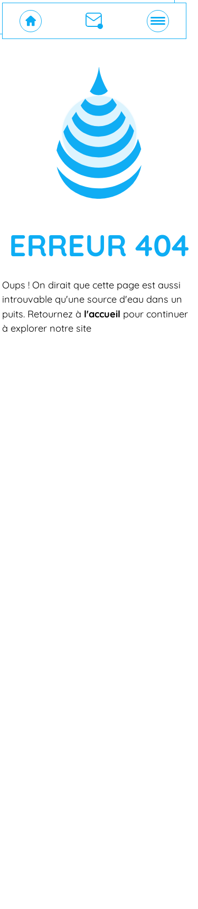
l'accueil (102, 314)
